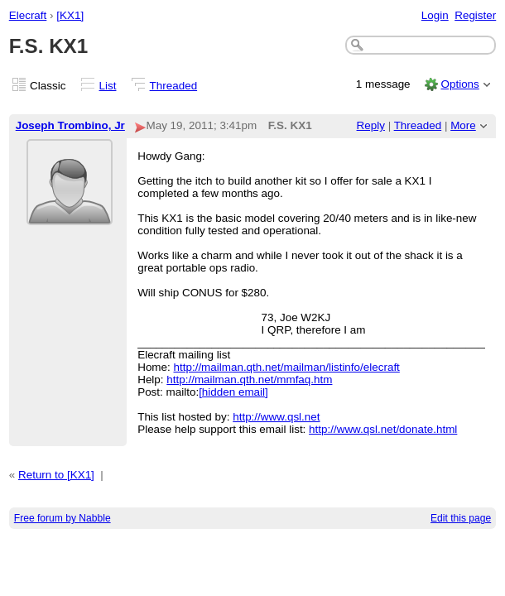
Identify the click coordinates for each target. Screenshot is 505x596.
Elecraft (28, 15)
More (463, 125)
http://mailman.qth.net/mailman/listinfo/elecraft (287, 367)
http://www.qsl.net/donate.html (383, 429)
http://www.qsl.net (276, 417)
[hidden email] (233, 392)
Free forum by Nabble (62, 518)
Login (435, 15)
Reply (371, 125)
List (108, 85)
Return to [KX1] (56, 475)
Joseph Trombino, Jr (70, 125)
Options (459, 84)
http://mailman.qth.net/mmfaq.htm (249, 379)
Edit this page (460, 518)
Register (475, 15)
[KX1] (70, 15)
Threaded (174, 85)
